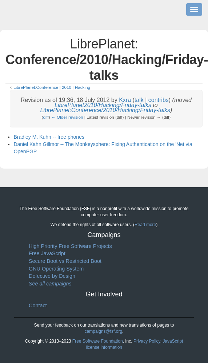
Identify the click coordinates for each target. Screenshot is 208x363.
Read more (145, 224)
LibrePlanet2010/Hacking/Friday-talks (103, 105)
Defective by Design (52, 276)
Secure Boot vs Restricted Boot (65, 261)
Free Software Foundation (97, 341)
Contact (38, 305)
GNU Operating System (56, 269)
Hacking (82, 87)
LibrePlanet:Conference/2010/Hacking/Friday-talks (105, 110)
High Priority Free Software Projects (70, 246)
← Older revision (67, 117)
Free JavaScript (47, 253)
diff (45, 117)
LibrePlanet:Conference (35, 87)
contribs (158, 100)
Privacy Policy (146, 341)
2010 (66, 87)
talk (139, 100)
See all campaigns (50, 284)
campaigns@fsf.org (104, 331)
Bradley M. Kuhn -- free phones (48, 137)
